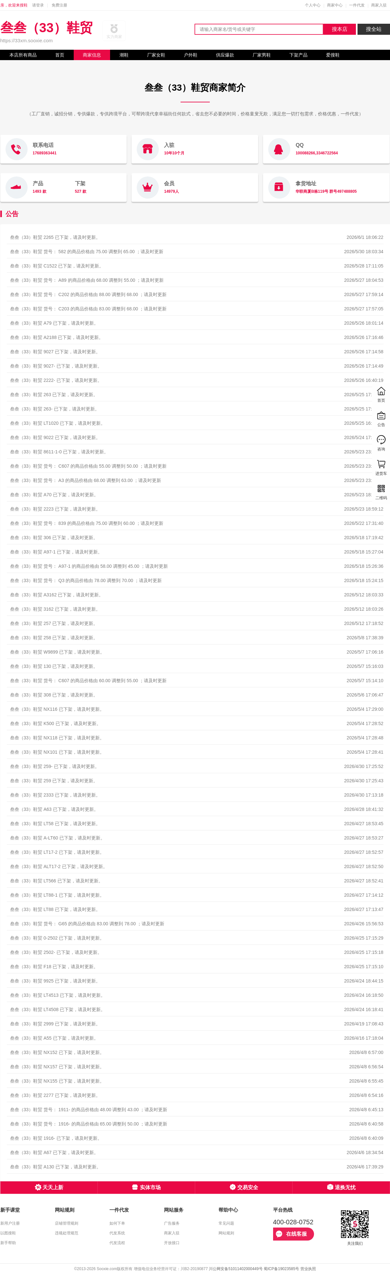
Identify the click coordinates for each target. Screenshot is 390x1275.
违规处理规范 (66, 1233)
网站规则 (226, 1233)
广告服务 (172, 1223)
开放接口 (172, 1243)
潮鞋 (124, 55)
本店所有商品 (23, 55)
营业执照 (308, 1269)
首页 (59, 55)
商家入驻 (379, 5)
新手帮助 (8, 1243)
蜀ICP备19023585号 (281, 1269)
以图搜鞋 (8, 1233)
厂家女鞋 (156, 55)
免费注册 (59, 5)
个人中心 (313, 5)
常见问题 (226, 1223)
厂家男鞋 (262, 55)
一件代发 (357, 5)
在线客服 (291, 1234)
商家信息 (92, 55)
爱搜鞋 (333, 55)
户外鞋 (190, 55)
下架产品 (298, 55)
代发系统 (117, 1233)
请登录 (38, 5)
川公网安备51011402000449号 (235, 1269)
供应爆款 (225, 55)
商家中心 (335, 5)
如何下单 (117, 1223)
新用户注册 (10, 1223)
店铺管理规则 (66, 1223)
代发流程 (117, 1243)
